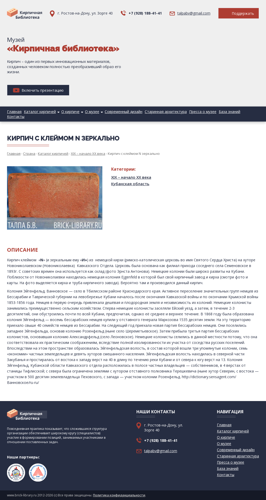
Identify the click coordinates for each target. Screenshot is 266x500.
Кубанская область (130, 183)
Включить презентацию (38, 90)
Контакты (15, 116)
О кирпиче (70, 111)
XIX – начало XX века (131, 177)
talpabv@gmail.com (193, 13)
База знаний (229, 111)
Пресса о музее (202, 111)
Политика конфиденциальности (119, 495)
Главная (14, 111)
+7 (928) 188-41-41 (145, 13)
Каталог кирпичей (40, 111)
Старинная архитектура (166, 111)
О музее (92, 111)
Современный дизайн (123, 111)
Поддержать (238, 13)
